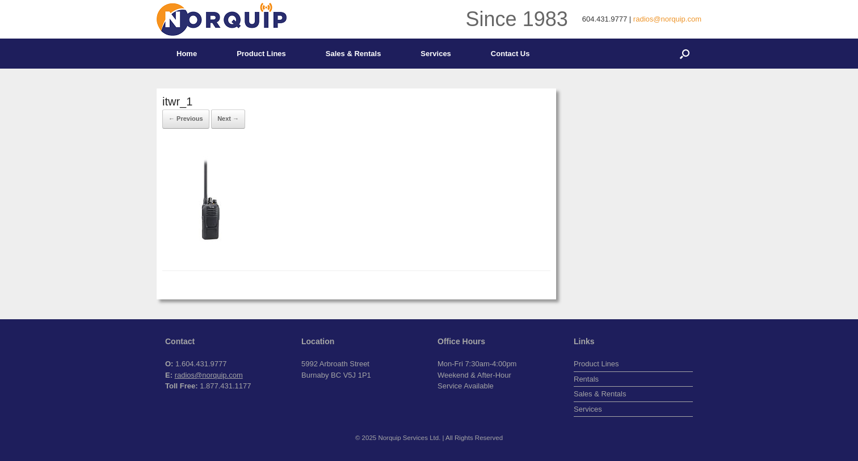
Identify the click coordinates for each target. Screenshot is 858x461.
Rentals (586, 379)
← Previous (186, 118)
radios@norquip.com (667, 19)
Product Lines (261, 53)
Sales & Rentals (353, 53)
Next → (228, 118)
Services (435, 53)
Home (186, 53)
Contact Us (510, 53)
